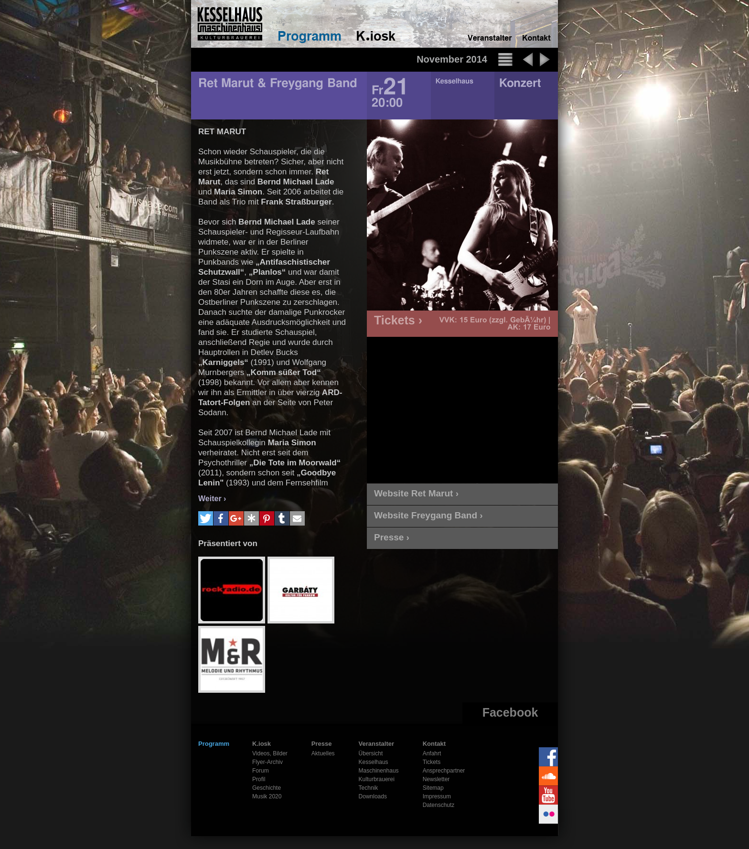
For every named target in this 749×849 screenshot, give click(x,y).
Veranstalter (376, 743)
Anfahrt (432, 753)
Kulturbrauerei (377, 779)
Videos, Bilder (270, 753)
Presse (321, 743)
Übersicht (371, 753)
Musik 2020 (266, 796)
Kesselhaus (373, 762)
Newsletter (436, 779)
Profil (258, 779)
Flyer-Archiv (267, 762)
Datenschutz (439, 805)
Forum (260, 770)
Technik (368, 788)
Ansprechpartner (444, 770)
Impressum (437, 796)
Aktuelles (323, 753)
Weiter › (212, 498)
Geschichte (266, 788)
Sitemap (433, 788)
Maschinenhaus (379, 770)
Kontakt (434, 743)
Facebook (510, 712)
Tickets (432, 762)
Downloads (373, 796)
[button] (205, 518)
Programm (213, 743)
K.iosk (261, 743)
